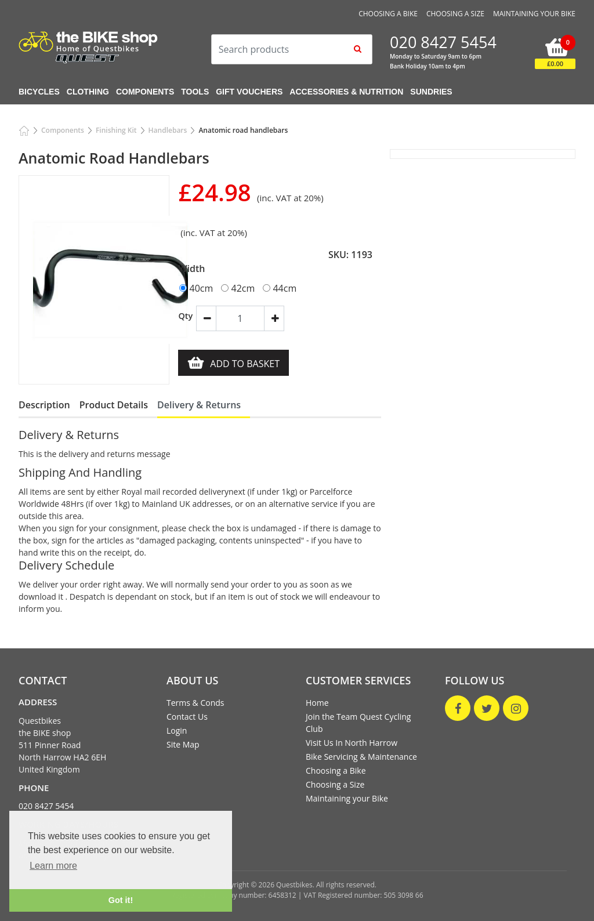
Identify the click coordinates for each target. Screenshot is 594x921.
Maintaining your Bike (534, 14)
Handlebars (167, 130)
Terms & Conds (195, 702)
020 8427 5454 (46, 805)
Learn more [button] (53, 866)
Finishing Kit (116, 130)
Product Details (113, 404)
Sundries (431, 91)
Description (44, 404)
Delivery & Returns (199, 404)
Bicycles (39, 91)
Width (191, 268)
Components (145, 91)
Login (176, 730)
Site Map (183, 744)
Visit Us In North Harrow (351, 742)
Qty (182, 315)
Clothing (88, 91)
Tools (195, 91)
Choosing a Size (455, 14)
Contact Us (187, 716)
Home (317, 702)
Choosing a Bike (388, 14)
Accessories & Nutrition (346, 91)
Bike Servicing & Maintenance (361, 756)
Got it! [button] (120, 900)
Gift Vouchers (249, 91)
